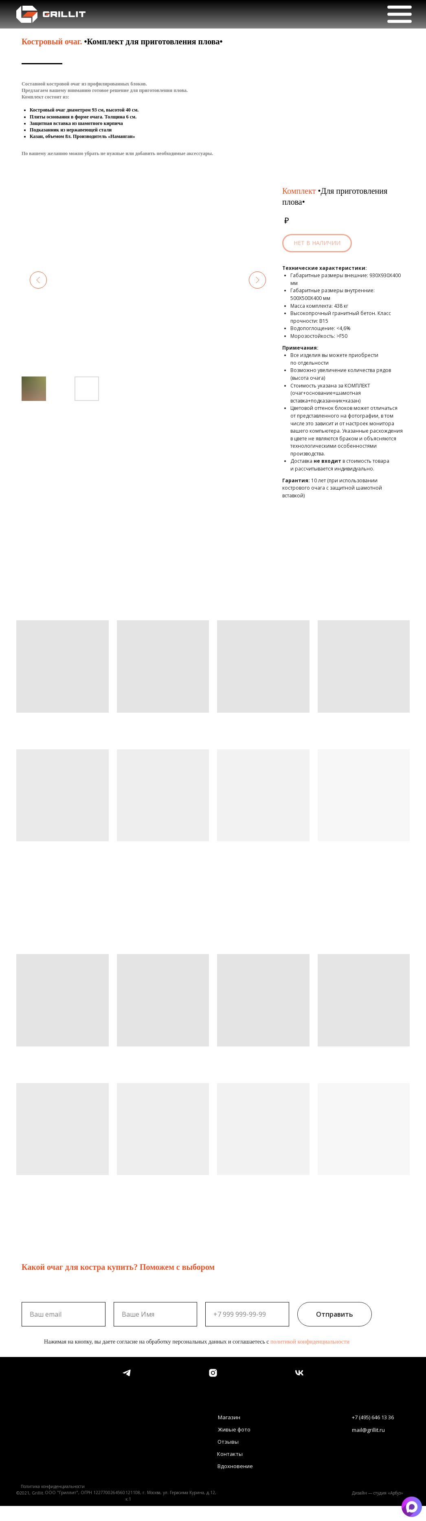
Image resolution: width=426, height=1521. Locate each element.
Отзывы (228, 1441)
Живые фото (234, 1429)
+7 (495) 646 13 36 (373, 1417)
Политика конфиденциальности (53, 1486)
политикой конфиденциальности (309, 1342)
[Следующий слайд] (257, 280)
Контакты (230, 1454)
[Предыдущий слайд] (38, 280)
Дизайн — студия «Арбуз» (377, 1493)
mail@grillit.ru (368, 1429)
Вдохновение (235, 1466)
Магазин (229, 1417)
